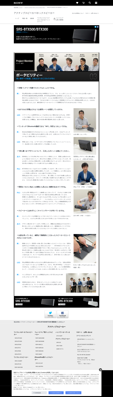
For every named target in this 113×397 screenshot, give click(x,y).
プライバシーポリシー (37, 389)
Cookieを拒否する (56, 393)
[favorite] (77, 3)
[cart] (83, 3)
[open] (90, 3)
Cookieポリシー (32, 387)
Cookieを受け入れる (74, 393)
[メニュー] (96, 3)
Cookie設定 (37, 393)
